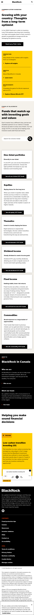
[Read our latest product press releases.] (17, 528)
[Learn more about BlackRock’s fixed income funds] (13, 271)
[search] (32, 2)
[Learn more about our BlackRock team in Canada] (6, 404)
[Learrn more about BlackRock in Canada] (8, 77)
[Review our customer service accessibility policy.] (17, 542)
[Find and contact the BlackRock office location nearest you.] (17, 538)
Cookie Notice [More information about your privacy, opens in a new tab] (6, 613)
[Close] (32, 605)
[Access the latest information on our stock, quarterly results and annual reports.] (17, 532)
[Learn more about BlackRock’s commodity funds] (14, 347)
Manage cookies (7, 562)
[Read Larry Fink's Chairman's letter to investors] (12, 44)
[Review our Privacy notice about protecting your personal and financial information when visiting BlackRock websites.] (17, 553)
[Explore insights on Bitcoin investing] (13, 94)
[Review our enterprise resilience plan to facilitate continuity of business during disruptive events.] (17, 556)
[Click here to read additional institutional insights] (10, 63)
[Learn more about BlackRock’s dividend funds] (15, 307)
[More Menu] (30, 471)
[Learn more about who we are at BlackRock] (6, 383)
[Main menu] (2, 2)
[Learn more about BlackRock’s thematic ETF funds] (13, 243)
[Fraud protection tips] (17, 522)
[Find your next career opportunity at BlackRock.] (17, 525)
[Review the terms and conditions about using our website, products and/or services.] (17, 549)
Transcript (6, 480)
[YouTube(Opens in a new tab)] (3, 510)
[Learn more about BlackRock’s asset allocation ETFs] (14, 176)
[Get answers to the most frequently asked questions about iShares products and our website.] (17, 535)
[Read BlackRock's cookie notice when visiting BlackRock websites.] (17, 559)
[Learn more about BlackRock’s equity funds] (13, 213)
